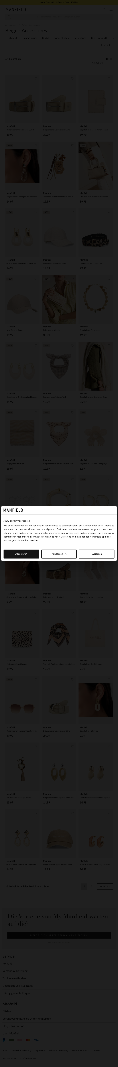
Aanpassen (59, 554)
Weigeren (97, 554)
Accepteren (21, 554)
